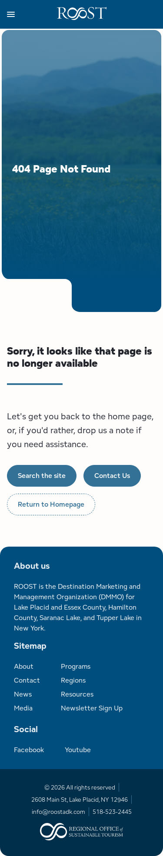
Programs (75, 666)
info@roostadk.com (58, 812)
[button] (32, 14)
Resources (77, 694)
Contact (27, 680)
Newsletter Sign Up (92, 708)
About (23, 666)
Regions (73, 680)
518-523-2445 (112, 812)
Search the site (42, 475)
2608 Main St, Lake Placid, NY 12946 (79, 799)
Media (23, 708)
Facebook (29, 749)
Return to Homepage (51, 504)
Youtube (78, 749)
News (23, 694)
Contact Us (112, 475)
